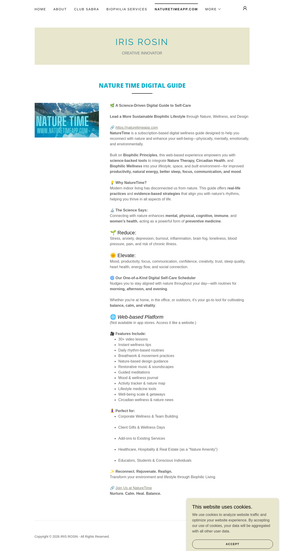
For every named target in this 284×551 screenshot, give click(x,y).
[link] (142, 44)
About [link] (60, 9)
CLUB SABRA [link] (86, 9)
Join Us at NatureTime (133, 488)
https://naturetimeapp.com (136, 127)
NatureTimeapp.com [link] (176, 9)
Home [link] (40, 9)
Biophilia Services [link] (126, 9)
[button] (213, 9)
